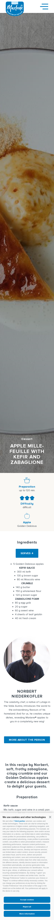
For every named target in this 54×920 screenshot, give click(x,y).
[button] (50, 817)
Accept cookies (27, 900)
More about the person (27, 739)
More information (27, 914)
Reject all (27, 907)
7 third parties (19, 821)
